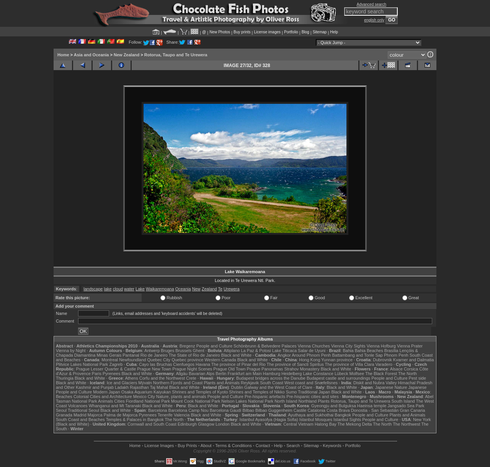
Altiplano (232, 350)
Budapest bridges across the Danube (270, 378)
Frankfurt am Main (245, 373)
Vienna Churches (314, 346)
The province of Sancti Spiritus (295, 364)
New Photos (219, 32)
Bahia (348, 350)
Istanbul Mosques (315, 419)
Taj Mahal (159, 387)
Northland (308, 401)
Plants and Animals (222, 382)
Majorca (95, 415)
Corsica (411, 369)
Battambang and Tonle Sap (357, 355)
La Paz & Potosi (256, 350)
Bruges (167, 350)
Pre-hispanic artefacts (265, 396)
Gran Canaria (412, 410)
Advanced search (371, 4)
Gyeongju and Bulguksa (333, 405)
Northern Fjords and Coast (178, 382)
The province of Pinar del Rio (238, 364)
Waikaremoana (160, 289)
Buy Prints (187, 445)
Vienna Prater (410, 346)
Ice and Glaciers (122, 382)
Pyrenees (111, 373)
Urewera (232, 289)
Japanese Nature (391, 387)
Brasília (391, 350)
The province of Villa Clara (349, 364)
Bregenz (187, 346)
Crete (191, 378)
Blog (305, 32)
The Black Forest (381, 373)
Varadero (383, 364)
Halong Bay (325, 424)
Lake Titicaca (284, 350)
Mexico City (144, 396)
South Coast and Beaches (80, 419)
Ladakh (122, 387)
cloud (118, 289)
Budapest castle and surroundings (338, 378)
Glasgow (206, 424)
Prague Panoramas (265, 369)
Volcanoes (78, 405)
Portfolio (291, 32)
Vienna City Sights (348, 346)
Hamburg (271, 373)
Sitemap (320, 32)
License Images (159, 445)
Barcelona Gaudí (226, 410)
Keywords (332, 445)
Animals (105, 401)
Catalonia (316, 410)
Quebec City (159, 359)
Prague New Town (154, 369)
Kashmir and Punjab (95, 387)
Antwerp (152, 350)
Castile (300, 410)
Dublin (237, 387)
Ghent (198, 350)
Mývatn (145, 382)
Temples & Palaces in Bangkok (135, 419)
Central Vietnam (298, 424)
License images (267, 32)
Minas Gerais (108, 355)
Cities (119, 401)
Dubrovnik (382, 359)
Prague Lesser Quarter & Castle (106, 369)
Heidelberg (291, 373)
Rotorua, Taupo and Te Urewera (175, 54)
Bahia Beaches (369, 350)
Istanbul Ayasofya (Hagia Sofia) (268, 419)
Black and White (236, 355)
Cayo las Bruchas (155, 364)
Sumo (291, 392)
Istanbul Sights (347, 419)
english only (374, 20)
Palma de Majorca (121, 415)
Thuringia (65, 378)
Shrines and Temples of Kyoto (200, 392)
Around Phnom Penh (311, 355)
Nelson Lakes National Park (247, 401)
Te (220, 289)
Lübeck (341, 373)
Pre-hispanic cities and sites (312, 396)
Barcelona (157, 410)
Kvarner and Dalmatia (413, 359)
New (196, 289)
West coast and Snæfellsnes (311, 382)
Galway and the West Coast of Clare (278, 387)
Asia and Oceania (91, 54)
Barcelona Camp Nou (188, 410)
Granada (64, 415)
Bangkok (343, 415)
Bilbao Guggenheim (273, 410)
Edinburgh (187, 424)
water (129, 289)
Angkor (284, 355)
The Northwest (406, 424)
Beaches (64, 396)
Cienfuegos (183, 364)
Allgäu (182, 373)
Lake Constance (318, 373)
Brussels (183, 350)
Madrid (80, 415)
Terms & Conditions (233, 445)
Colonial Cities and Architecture (103, 396)
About (206, 445)
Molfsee (357, 373)
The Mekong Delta (355, 424)
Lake (140, 289)
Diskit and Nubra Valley (375, 382)
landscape (93, 289)
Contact (263, 445)
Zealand (209, 289)
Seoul (61, 410)
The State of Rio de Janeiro (194, 355)
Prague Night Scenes (192, 369)
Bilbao (248, 410)
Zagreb (115, 364)
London (223, 424)
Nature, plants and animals (181, 396)
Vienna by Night (70, 350)
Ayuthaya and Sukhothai (310, 415)
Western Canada (220, 359)
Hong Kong (309, 359)
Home (63, 54)
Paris (96, 373)
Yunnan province (337, 359)
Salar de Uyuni (311, 350)
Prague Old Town (229, 369)
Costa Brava (338, 410)
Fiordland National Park (148, 401)
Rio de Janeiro (154, 355)
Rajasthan (139, 387)
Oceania (183, 289)
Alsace (396, 369)
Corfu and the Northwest (162, 378)
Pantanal (130, 355)
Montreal (109, 359)
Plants (324, 401)
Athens (131, 378)
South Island (403, 401)
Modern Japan (106, 392)
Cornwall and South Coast (151, 424)
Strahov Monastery (301, 369)
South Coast (271, 382)
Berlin (221, 373)
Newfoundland (132, 359)
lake (108, 289)
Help (334, 32)
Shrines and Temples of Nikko (256, 392)
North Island (285, 401)
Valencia (181, 415)
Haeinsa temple (371, 405)
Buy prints (242, 32)
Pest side (417, 378)
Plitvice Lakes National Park (82, 364)
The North (407, 373)
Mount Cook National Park (195, 401)
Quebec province (187, 359)
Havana (203, 364)
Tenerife (165, 415)
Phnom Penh (396, 355)
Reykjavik (250, 382)
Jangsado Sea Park (405, 405)
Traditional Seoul (83, 410)
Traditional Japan (314, 392)
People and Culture (214, 346)
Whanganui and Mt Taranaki (115, 405)
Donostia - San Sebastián (375, 410)
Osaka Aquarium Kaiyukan (146, 392)
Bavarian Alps (201, 373)
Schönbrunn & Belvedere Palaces (265, 346)
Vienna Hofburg (381, 346)
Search (293, 445)
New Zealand (126, 54)
